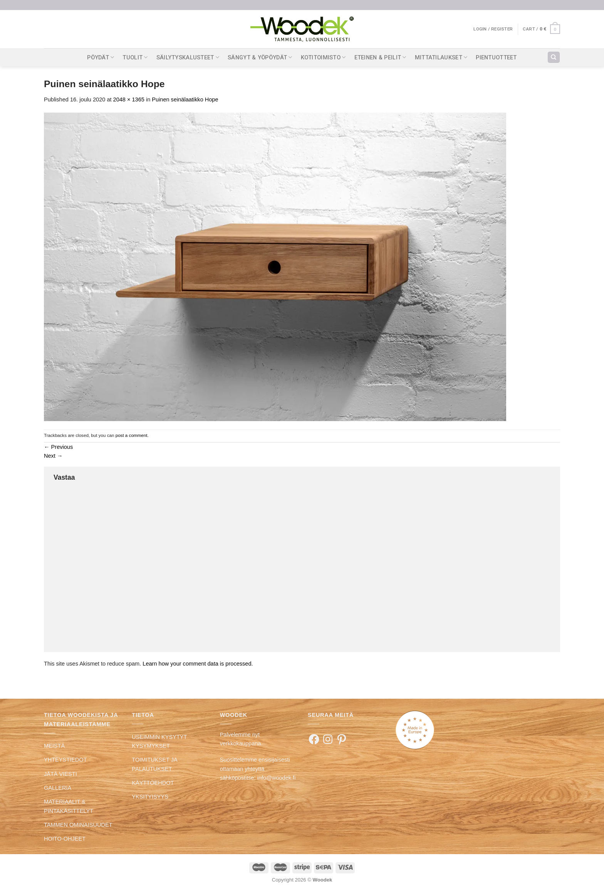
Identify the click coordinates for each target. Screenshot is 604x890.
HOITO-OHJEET (65, 839)
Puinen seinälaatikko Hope (185, 99)
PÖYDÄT (100, 57)
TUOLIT (135, 57)
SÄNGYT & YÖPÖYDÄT (260, 57)
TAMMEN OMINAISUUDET (78, 825)
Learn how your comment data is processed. (198, 664)
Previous (58, 447)
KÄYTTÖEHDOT (153, 783)
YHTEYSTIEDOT (65, 760)
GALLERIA (57, 788)
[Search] (553, 57)
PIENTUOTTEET (496, 57)
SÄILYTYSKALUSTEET (187, 57)
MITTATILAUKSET (441, 57)
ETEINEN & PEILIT (380, 57)
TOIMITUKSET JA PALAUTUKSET (154, 764)
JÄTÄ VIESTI (60, 774)
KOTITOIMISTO (323, 57)
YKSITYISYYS (150, 797)
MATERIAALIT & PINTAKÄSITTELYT (68, 806)
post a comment (132, 435)
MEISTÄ (54, 746)
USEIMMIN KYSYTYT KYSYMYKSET (159, 741)
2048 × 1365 (128, 99)
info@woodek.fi (276, 778)
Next (53, 456)
